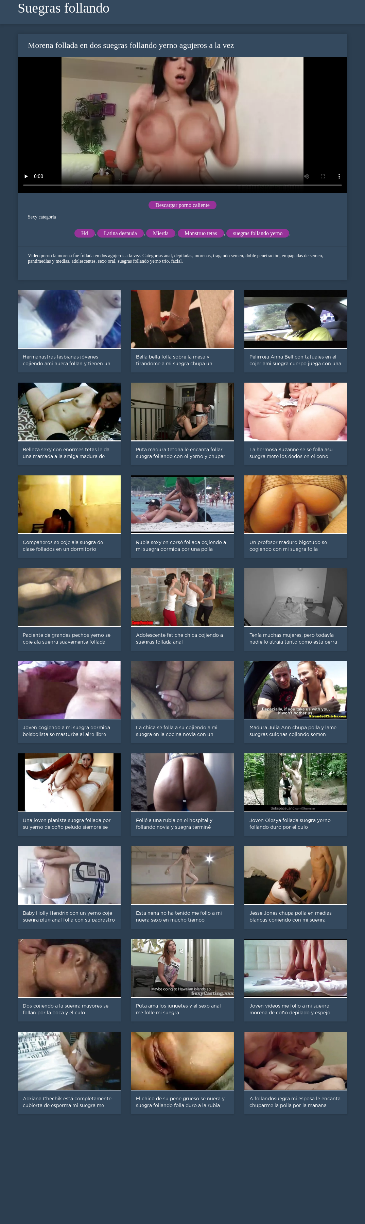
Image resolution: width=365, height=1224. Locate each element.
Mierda (161, 233)
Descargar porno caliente (182, 205)
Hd (84, 233)
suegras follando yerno (258, 233)
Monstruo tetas (201, 233)
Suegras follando (63, 8)
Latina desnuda (120, 233)
